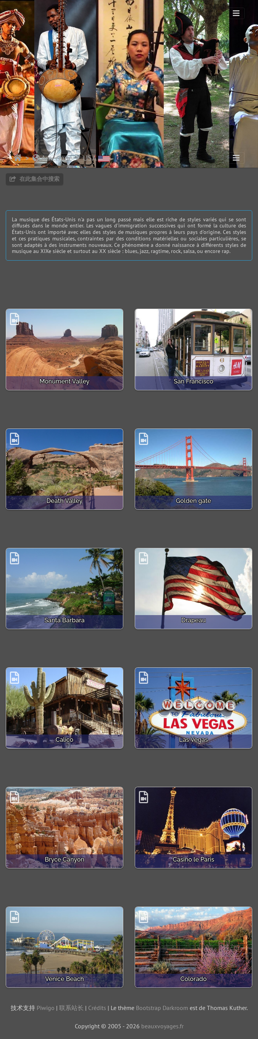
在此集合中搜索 (35, 178)
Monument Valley (64, 381)
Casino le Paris (193, 859)
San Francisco (193, 381)
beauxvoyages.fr (162, 1026)
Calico (64, 739)
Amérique (52, 158)
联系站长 (71, 1008)
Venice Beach (64, 979)
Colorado (194, 979)
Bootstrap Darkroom (162, 1008)
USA (96, 158)
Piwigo (46, 1008)
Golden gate (193, 500)
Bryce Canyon (64, 859)
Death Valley (64, 500)
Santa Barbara (64, 620)
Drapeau (193, 620)
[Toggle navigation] (236, 13)
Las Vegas (193, 739)
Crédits (97, 1008)
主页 (17, 158)
